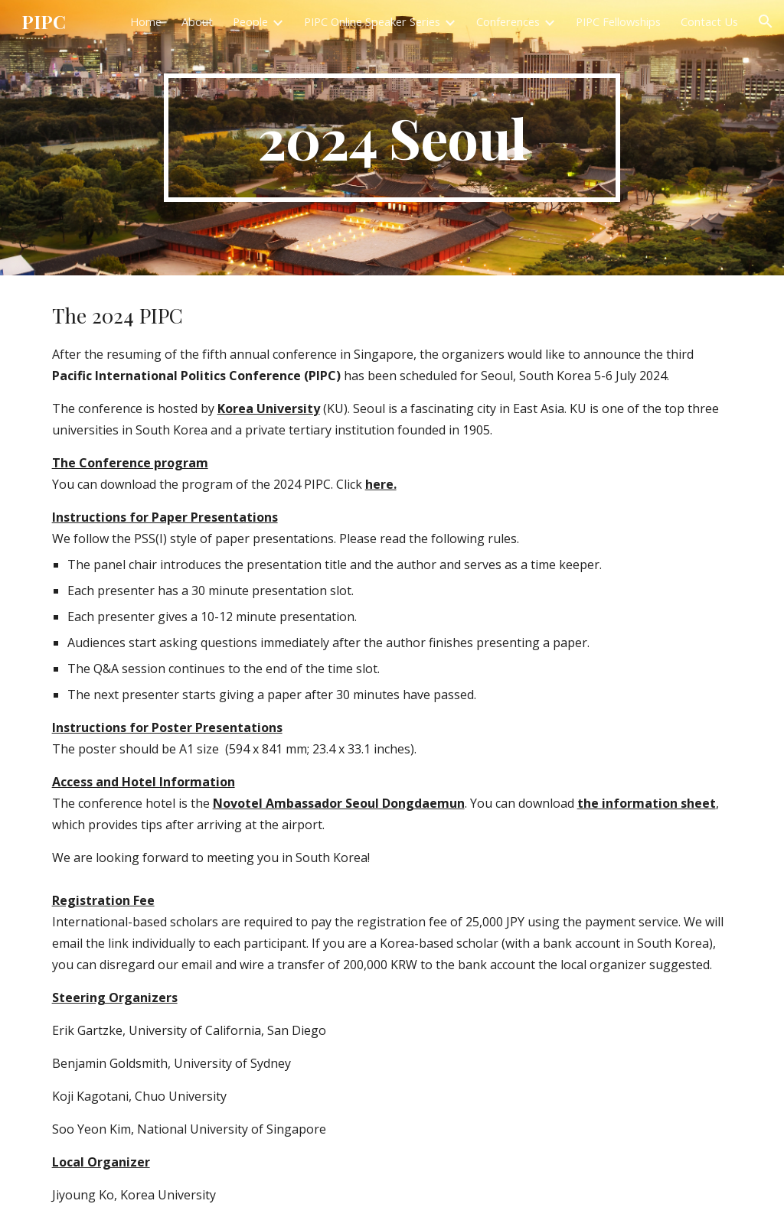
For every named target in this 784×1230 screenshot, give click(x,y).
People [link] (250, 21)
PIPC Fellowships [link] (618, 21)
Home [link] (146, 21)
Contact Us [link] (709, 21)
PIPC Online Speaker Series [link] (372, 21)
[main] (391, 137)
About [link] (197, 21)
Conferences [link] (508, 21)
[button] (765, 21)
